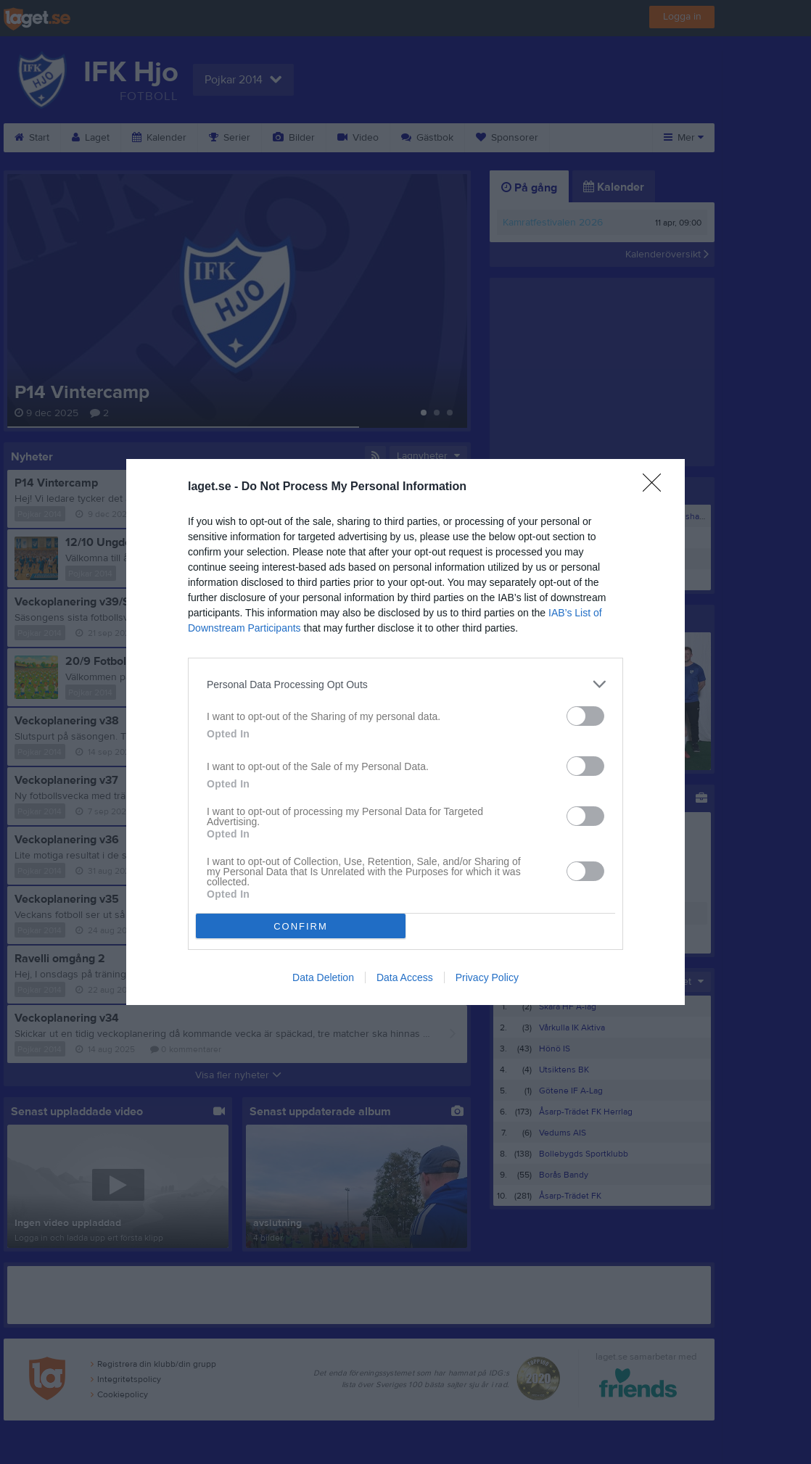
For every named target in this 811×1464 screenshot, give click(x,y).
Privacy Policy (487, 977)
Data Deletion (323, 977)
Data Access (404, 977)
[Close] (656, 487)
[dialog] (405, 732)
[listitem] (405, 684)
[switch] (585, 716)
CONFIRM (300, 926)
